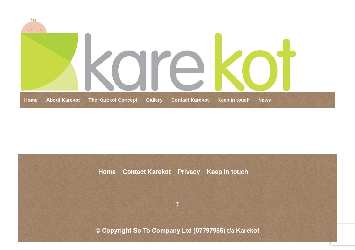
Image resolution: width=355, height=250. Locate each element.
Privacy (189, 171)
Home (31, 100)
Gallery (154, 100)
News (264, 100)
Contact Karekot (190, 100)
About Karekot (63, 100)
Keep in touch (233, 100)
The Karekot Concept (112, 100)
